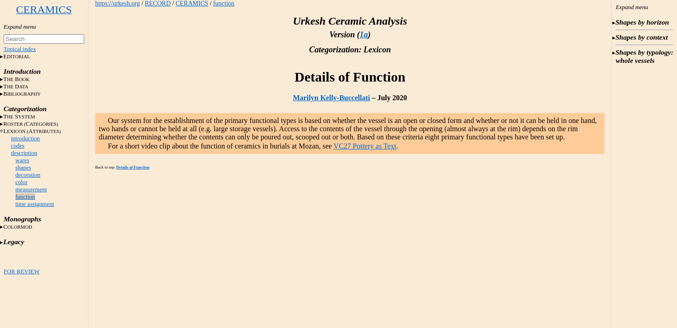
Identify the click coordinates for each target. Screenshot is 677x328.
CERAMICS (192, 3)
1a (364, 34)
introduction (25, 138)
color (21, 182)
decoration (28, 174)
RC (30, 123)
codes (18, 145)
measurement (31, 189)
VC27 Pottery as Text (365, 146)
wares (22, 160)
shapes (23, 167)
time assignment (34, 203)
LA (32, 131)
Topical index (20, 49)
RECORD (158, 3)
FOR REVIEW (22, 271)
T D (15, 86)
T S (19, 116)
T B (16, 79)
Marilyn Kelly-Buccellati (331, 98)
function (25, 196)
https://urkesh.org (117, 3)
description (24, 152)
